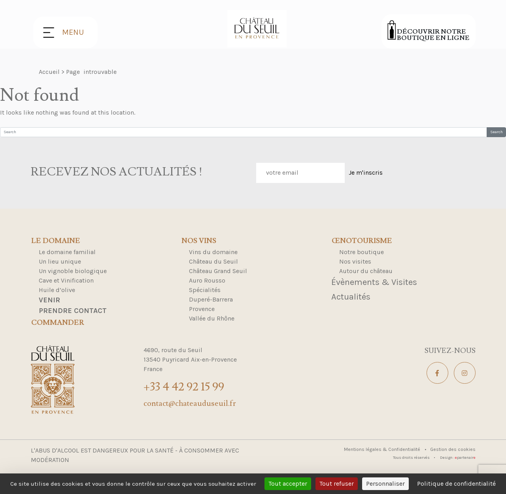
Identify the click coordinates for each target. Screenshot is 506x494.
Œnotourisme (362, 241)
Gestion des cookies (453, 449)
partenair (465, 457)
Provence (202, 309)
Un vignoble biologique (73, 271)
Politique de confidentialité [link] (456, 483)
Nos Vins (198, 241)
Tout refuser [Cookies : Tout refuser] (336, 483)
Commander (57, 323)
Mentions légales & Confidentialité (382, 449)
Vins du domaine (213, 252)
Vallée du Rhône (211, 318)
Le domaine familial (67, 252)
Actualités (350, 297)
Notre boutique (361, 252)
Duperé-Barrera (211, 299)
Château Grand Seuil (218, 271)
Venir (49, 300)
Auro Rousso (207, 280)
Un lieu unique (60, 261)
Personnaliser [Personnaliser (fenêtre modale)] (385, 483)
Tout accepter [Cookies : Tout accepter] (287, 483)
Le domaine (55, 241)
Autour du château (366, 271)
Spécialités (205, 290)
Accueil (49, 71)
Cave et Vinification (66, 280)
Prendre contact (73, 310)
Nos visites (355, 261)
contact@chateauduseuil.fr (189, 403)
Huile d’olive (57, 290)
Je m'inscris (366, 172)
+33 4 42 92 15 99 (183, 386)
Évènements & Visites (374, 282)
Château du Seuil (213, 261)
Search (496, 132)
